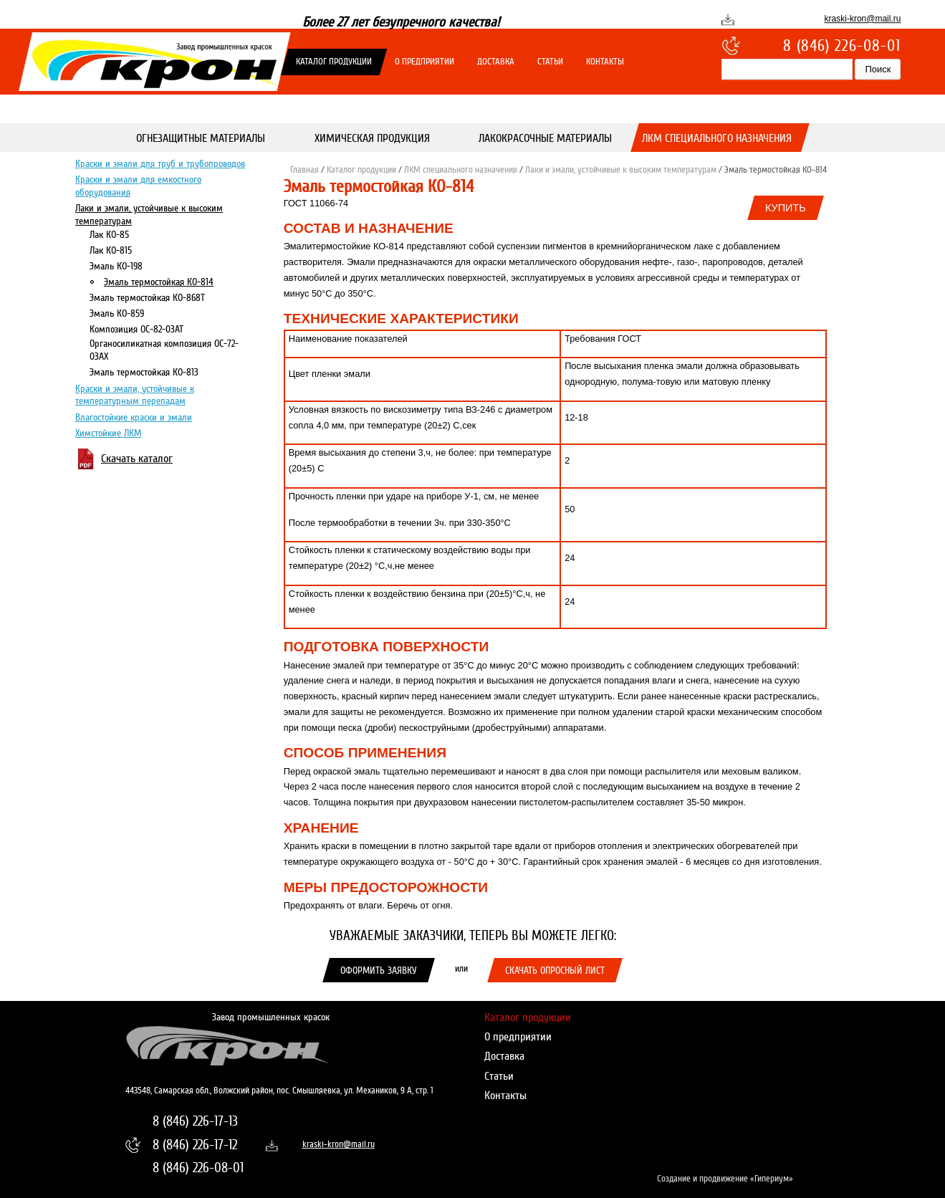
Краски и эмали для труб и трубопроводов (160, 162)
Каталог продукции (334, 62)
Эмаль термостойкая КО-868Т (147, 297)
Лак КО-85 (109, 234)
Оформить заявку (378, 970)
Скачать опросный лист (555, 970)
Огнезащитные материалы (200, 138)
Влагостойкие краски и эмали (133, 416)
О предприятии (424, 62)
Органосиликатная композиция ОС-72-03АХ (164, 349)
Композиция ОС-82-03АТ (136, 329)
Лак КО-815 (111, 250)
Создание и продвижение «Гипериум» (725, 1179)
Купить (785, 208)
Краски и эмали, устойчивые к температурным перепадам (134, 394)
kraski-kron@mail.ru (863, 19)
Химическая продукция (373, 138)
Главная (304, 170)
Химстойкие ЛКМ (108, 433)
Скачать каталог (137, 458)
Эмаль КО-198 (116, 266)
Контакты (605, 62)
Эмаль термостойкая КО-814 (159, 281)
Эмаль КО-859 (117, 313)
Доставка (495, 62)
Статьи (550, 62)
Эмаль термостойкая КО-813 (144, 372)
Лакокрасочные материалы (545, 138)
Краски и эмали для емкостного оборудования (138, 185)
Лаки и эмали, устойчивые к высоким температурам (149, 214)
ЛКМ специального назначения (717, 138)
